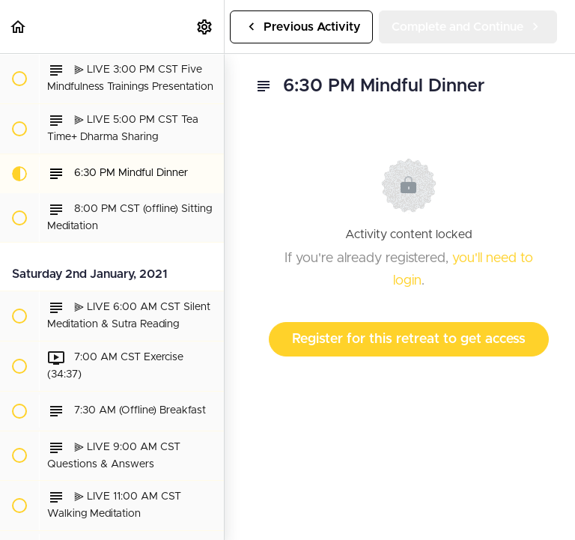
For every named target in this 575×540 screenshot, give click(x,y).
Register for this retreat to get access (409, 339)
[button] (18, 26)
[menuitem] (205, 26)
